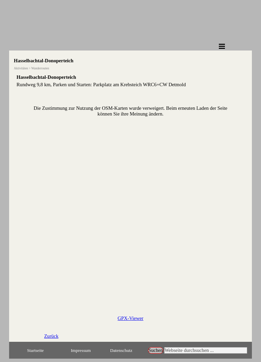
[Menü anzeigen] (222, 46)
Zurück (51, 336)
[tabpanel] (130, 80)
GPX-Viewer (130, 318)
